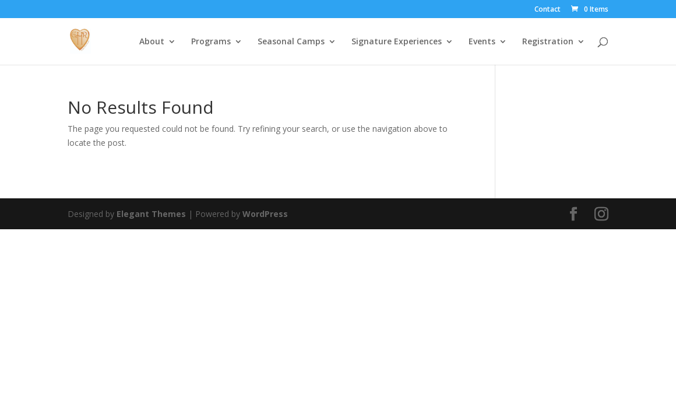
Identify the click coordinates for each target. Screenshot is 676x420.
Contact (547, 10)
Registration (547, 42)
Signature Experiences (396, 42)
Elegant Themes (151, 213)
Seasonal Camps (291, 42)
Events (482, 42)
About (151, 42)
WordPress (265, 213)
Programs (211, 42)
